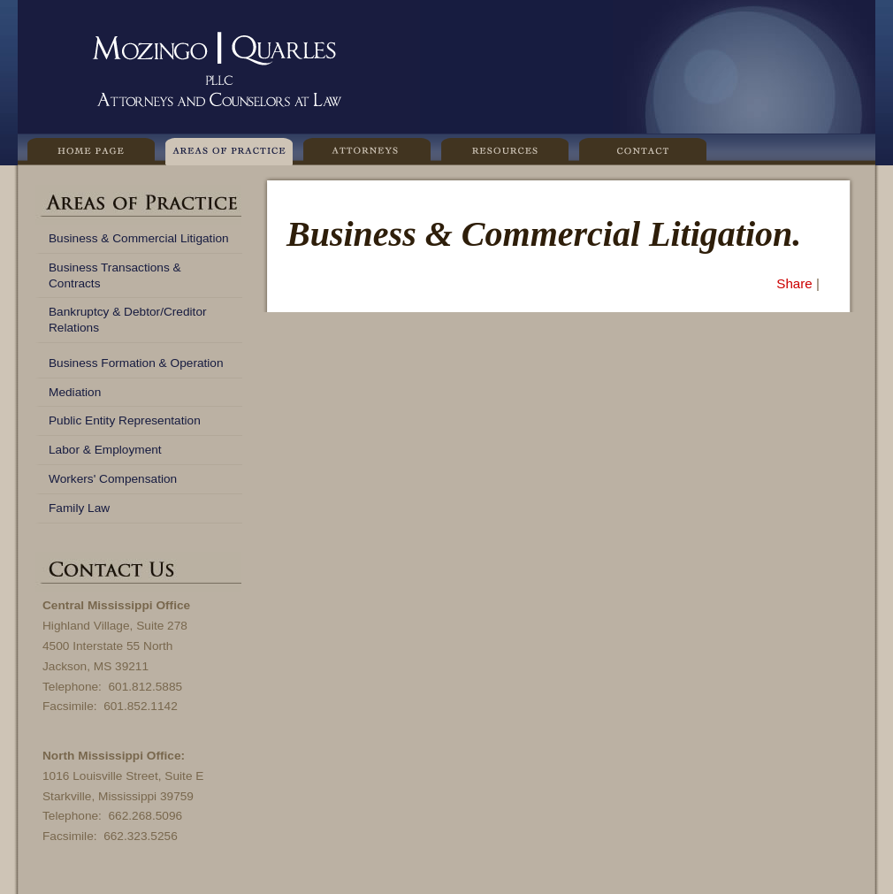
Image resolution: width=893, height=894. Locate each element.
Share (794, 283)
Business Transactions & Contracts (115, 275)
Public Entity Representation (125, 420)
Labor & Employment (105, 449)
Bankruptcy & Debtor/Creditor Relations (128, 319)
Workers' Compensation (113, 478)
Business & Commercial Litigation (139, 238)
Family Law (79, 508)
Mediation (75, 392)
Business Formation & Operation (136, 363)
